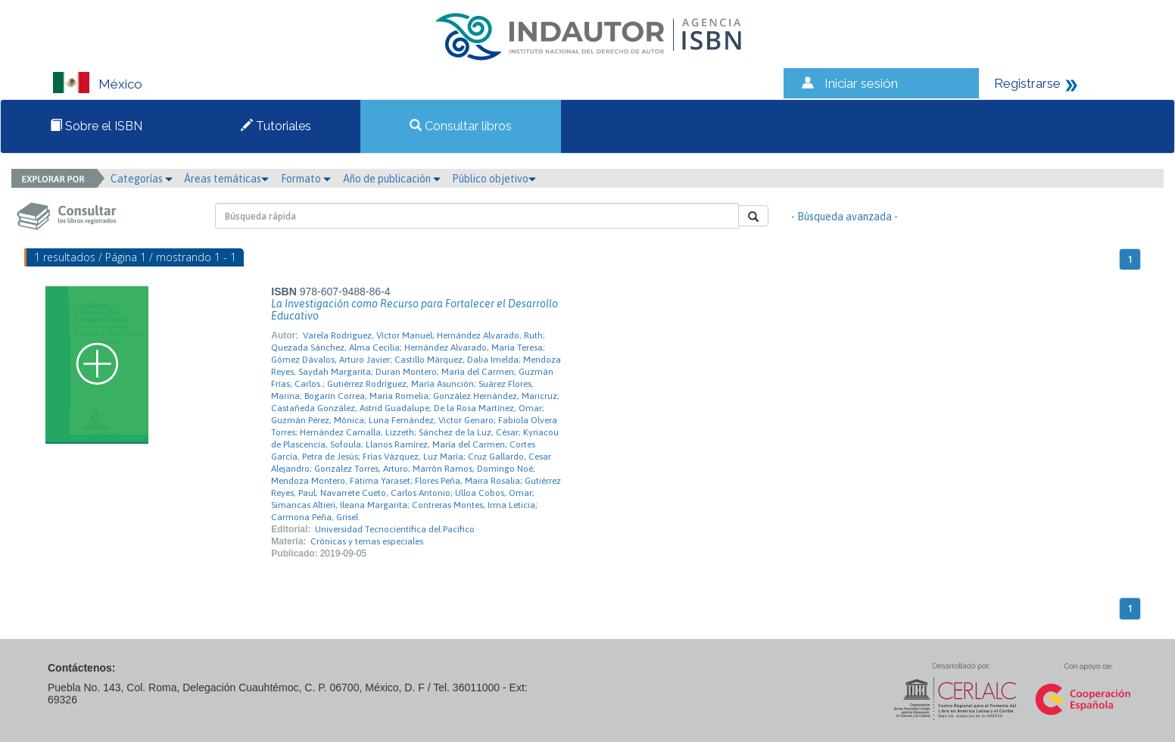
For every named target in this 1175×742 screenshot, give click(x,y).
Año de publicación (392, 179)
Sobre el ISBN (96, 126)
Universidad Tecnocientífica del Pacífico (395, 529)
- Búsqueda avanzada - (844, 216)
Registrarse (1027, 83)
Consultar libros (461, 126)
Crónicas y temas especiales (366, 541)
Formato (306, 179)
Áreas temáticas (226, 179)
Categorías (142, 179)
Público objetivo (494, 179)
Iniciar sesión (861, 83)
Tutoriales (276, 126)
